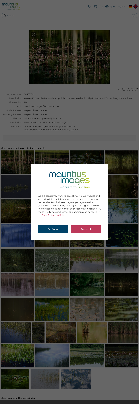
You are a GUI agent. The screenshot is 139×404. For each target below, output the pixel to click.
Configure (53, 229)
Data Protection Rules (53, 215)
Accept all (86, 229)
